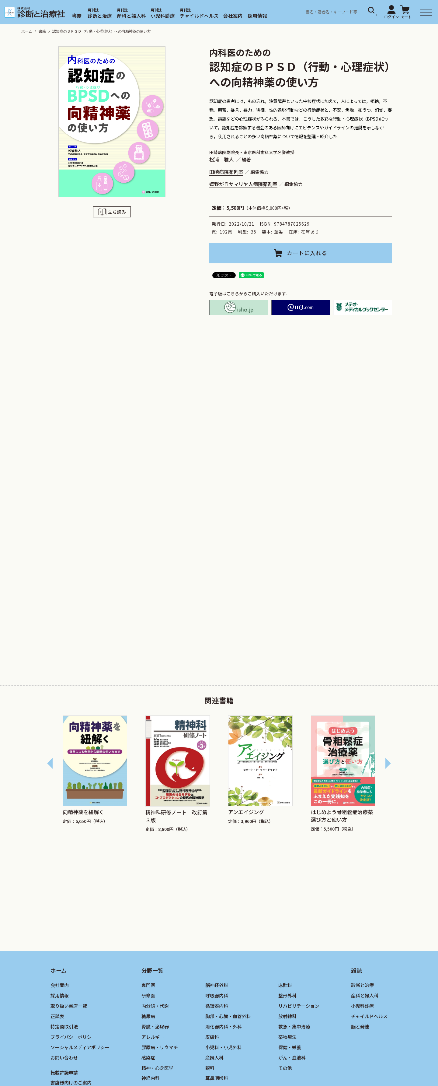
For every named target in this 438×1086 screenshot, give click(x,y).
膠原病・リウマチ (159, 1047)
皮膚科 (212, 1037)
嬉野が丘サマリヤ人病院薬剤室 (243, 184)
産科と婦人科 (131, 15)
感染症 (148, 1057)
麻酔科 (285, 985)
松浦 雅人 (222, 159)
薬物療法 (287, 1037)
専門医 (148, 985)
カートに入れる (307, 253)
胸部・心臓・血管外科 (228, 1016)
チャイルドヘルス (199, 15)
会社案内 (233, 15)
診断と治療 (100, 15)
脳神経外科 (216, 985)
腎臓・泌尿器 (155, 1026)
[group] (95, 774)
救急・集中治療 (294, 1026)
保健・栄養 (289, 1047)
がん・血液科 (292, 1057)
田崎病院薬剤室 (226, 171)
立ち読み (117, 212)
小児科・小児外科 (223, 1047)
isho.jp (239, 307)
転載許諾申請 (64, 1072)
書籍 (77, 15)
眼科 (209, 1068)
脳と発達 (360, 1026)
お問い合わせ (64, 1057)
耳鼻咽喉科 (216, 1078)
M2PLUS (301, 307)
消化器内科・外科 (223, 1026)
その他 (285, 1068)
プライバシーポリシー (73, 1037)
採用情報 (257, 15)
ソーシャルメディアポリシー (79, 1047)
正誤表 (57, 1016)
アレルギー (152, 1037)
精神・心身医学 (157, 1068)
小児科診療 (163, 15)
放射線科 (287, 1016)
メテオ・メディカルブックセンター (362, 307)
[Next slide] (387, 763)
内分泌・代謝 (155, 1006)
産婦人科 (214, 1057)
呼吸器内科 (216, 995)
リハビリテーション (298, 1006)
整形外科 (287, 995)
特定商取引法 (64, 1026)
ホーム (26, 31)
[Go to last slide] (50, 763)
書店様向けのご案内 (71, 1082)
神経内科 (150, 1078)
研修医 (148, 995)
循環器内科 (216, 1006)
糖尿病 (148, 1016)
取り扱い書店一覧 (68, 1006)
